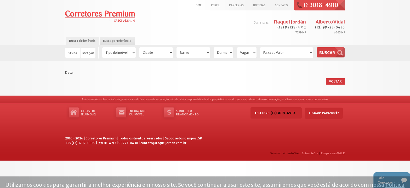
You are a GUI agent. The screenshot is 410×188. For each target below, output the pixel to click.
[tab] (82, 41)
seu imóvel (96, 112)
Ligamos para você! (324, 113)
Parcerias (236, 5)
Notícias (259, 5)
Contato (281, 5)
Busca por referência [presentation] (117, 41)
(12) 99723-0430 (330, 27)
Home (198, 5)
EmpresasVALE (333, 153)
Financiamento (191, 112)
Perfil (215, 5)
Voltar (335, 81)
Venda (73, 53)
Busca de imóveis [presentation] (82, 41)
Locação (88, 53)
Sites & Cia (310, 153)
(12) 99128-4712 (291, 27)
